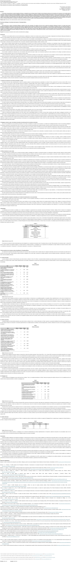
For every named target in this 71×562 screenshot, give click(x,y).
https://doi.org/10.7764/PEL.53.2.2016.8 (56, 512)
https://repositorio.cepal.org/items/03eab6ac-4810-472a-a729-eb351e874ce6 (20, 477)
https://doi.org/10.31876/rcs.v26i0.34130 (8, 492)
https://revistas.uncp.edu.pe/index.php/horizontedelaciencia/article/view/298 (43, 469)
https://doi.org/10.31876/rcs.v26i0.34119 (56, 467)
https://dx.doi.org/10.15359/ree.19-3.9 (58, 529)
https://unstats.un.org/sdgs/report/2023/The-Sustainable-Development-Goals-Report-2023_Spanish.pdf (52, 519)
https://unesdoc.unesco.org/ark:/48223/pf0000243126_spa (46, 532)
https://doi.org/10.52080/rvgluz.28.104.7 (8, 489)
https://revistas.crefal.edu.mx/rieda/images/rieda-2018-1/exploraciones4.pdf (14, 486)
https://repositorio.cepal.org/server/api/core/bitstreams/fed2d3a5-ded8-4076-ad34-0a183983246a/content (22, 525)
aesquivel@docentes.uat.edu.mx (36, 555)
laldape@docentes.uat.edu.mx (39, 557)
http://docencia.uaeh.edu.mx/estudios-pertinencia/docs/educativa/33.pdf (51, 533)
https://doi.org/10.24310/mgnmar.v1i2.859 (10, 499)
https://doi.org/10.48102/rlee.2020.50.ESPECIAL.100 (12, 522)
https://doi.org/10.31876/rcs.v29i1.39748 (8, 466)
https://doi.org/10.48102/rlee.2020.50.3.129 (60, 479)
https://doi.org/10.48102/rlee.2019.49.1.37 (63, 545)
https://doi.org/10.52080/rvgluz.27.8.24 (13, 536)
